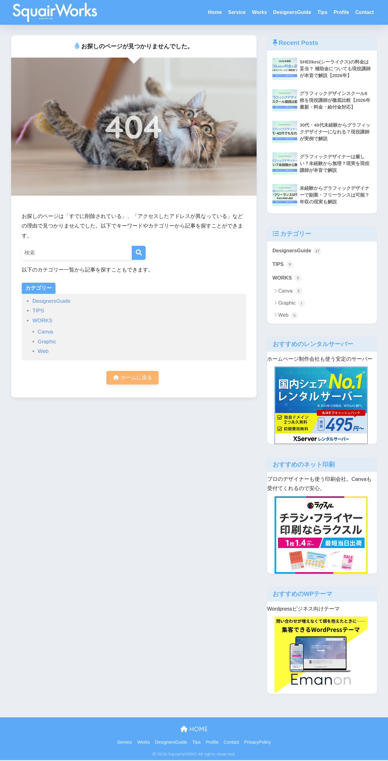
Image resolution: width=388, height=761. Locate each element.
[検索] (139, 253)
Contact (364, 12)
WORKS (42, 321)
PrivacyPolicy (257, 742)
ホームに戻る (132, 378)
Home (215, 12)
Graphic (47, 342)
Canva (45, 332)
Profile (341, 12)
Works (259, 12)
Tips (322, 12)
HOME (194, 729)
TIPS (38, 311)
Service (237, 12)
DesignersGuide (292, 12)
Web (43, 351)
